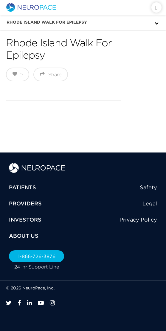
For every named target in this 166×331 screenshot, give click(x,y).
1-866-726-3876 (36, 256)
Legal (149, 203)
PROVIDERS (25, 203)
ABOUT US (23, 235)
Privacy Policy (138, 219)
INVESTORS (25, 219)
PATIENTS (22, 187)
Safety (148, 187)
